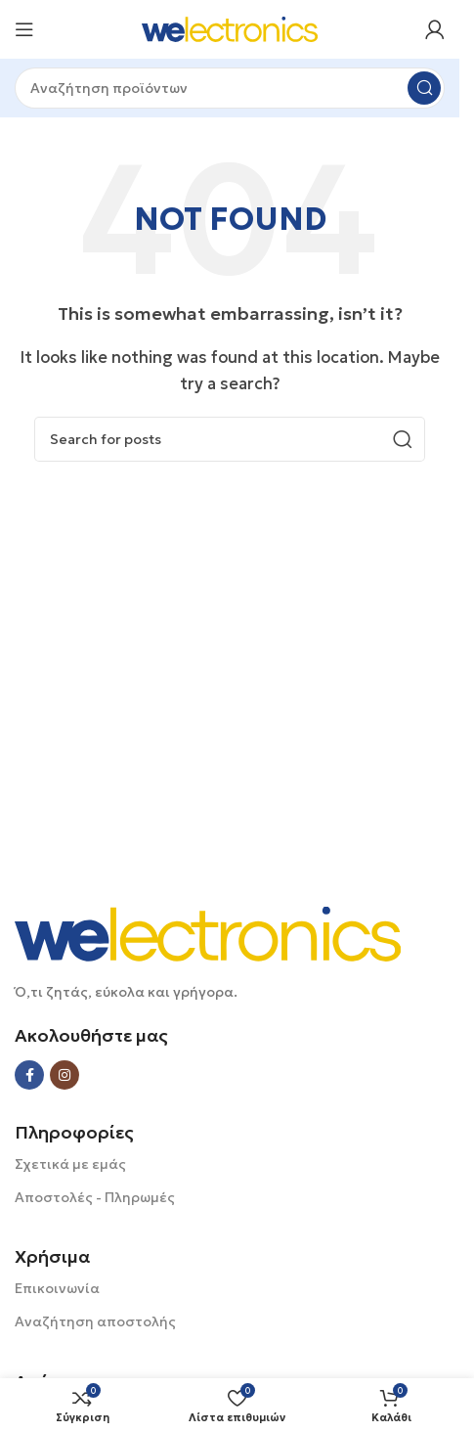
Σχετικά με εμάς (70, 1164)
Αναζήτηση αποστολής (95, 1321)
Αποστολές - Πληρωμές (95, 1197)
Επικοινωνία (57, 1288)
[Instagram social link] (64, 1075)
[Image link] (208, 932)
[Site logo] (230, 28)
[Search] (230, 88)
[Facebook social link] (29, 1075)
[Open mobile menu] (24, 29)
